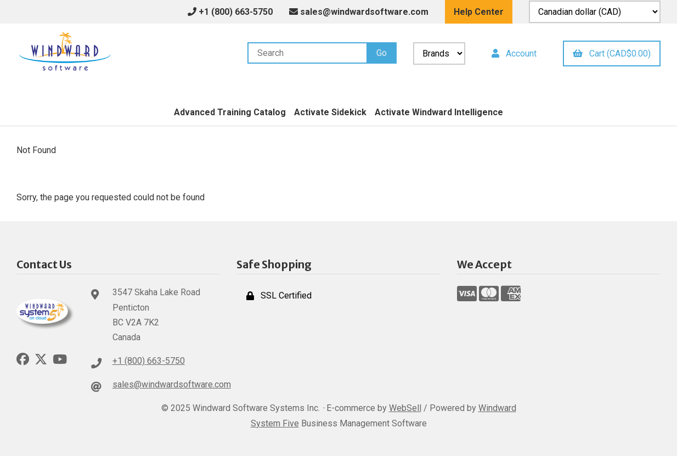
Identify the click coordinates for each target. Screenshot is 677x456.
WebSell (405, 408)
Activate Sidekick (330, 112)
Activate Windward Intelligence (439, 112)
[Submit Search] (381, 53)
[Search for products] (306, 53)
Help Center (479, 12)
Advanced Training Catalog (230, 112)
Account (514, 53)
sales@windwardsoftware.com (358, 12)
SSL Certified (279, 295)
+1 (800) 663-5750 (148, 361)
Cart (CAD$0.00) (612, 53)
